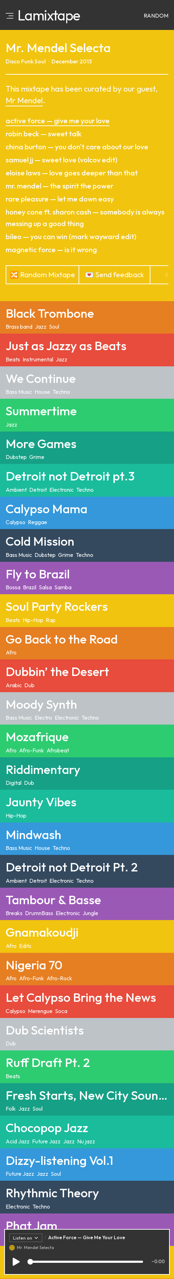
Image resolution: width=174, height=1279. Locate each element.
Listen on (25, 1239)
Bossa (13, 587)
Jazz (40, 326)
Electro (43, 717)
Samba (63, 587)
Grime (36, 456)
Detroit (38, 489)
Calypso (15, 522)
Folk (11, 1108)
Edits (25, 945)
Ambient (16, 489)
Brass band (19, 326)
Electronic (61, 489)
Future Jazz (46, 1141)
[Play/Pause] (16, 1263)
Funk (27, 61)
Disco (13, 61)
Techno (61, 391)
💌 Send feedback (114, 274)
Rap (51, 619)
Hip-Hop (33, 619)
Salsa (45, 587)
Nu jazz (86, 1141)
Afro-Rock (59, 978)
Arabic (14, 685)
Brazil (29, 587)
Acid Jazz (18, 1141)
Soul (40, 61)
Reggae (37, 522)
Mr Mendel (24, 100)
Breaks (14, 913)
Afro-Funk (31, 750)
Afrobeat (57, 750)
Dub (29, 685)
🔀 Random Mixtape (42, 274)
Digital (13, 782)
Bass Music (19, 391)
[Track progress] (85, 1263)
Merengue (40, 1010)
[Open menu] (9, 15)
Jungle (90, 913)
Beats (13, 359)
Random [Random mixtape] (156, 15)
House (42, 391)
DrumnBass (39, 913)
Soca (61, 1010)
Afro (11, 652)
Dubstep (16, 456)
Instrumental (38, 359)
